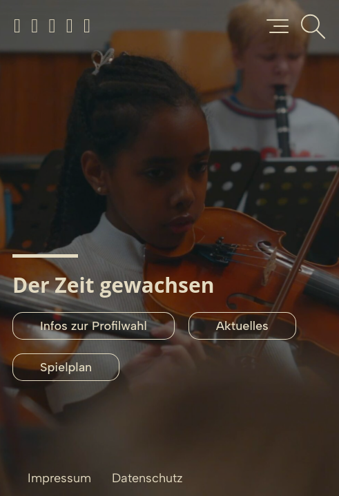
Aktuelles (242, 326)
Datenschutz (147, 478)
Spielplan (66, 367)
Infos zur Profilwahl (93, 326)
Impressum (59, 478)
